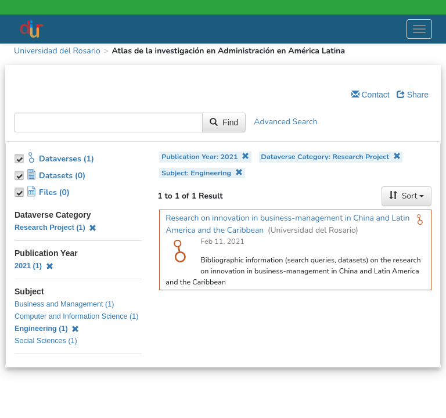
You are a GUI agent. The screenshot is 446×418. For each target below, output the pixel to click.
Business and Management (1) (64, 304)
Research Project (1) (55, 228)
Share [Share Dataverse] (413, 94)
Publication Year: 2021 (205, 156)
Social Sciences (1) (46, 341)
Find (224, 122)
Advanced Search (285, 122)
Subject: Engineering (202, 173)
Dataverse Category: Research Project (330, 156)
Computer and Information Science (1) (77, 316)
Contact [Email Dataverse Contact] (370, 94)
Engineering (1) (47, 329)
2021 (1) (34, 266)
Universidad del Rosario (57, 50)
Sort (406, 195)
